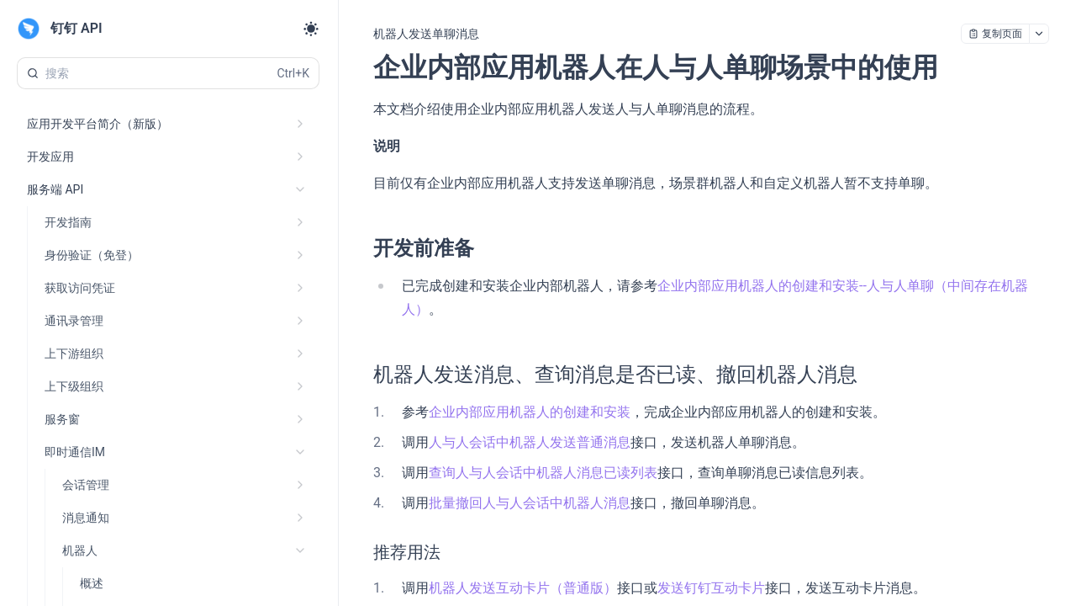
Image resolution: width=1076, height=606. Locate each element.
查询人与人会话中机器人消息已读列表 (543, 473)
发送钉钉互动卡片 (711, 588)
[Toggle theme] (311, 28)
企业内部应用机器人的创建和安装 (529, 412)
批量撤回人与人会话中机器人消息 (529, 503)
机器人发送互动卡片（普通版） (523, 588)
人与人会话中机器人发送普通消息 (529, 442)
